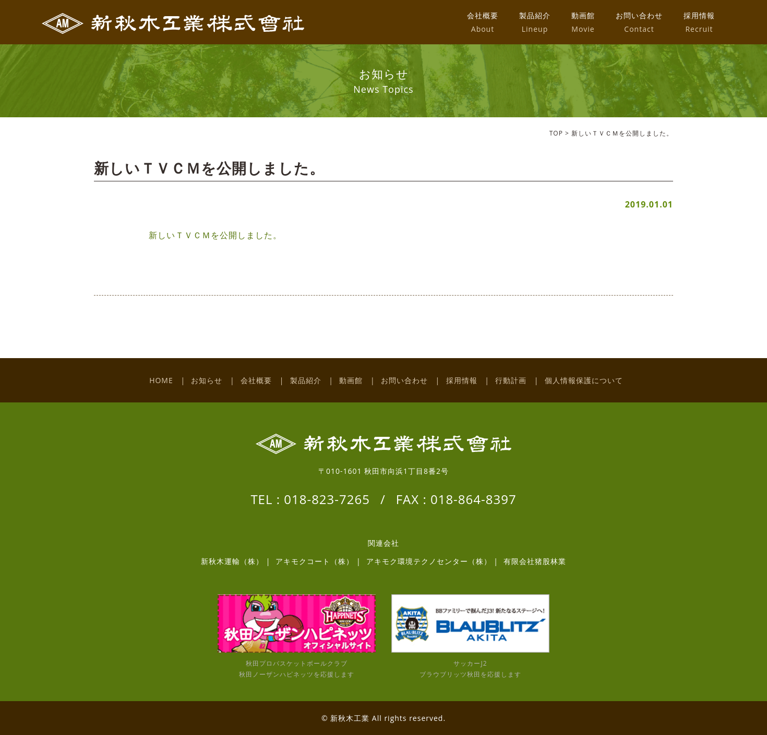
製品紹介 (534, 21)
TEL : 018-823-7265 (310, 499)
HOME (161, 380)
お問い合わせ (639, 21)
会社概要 (482, 21)
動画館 (583, 21)
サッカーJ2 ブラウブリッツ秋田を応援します (470, 636)
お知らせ (206, 380)
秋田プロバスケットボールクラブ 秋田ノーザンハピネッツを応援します (297, 636)
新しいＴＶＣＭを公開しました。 (215, 235)
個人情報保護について (584, 380)
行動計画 (510, 380)
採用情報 (699, 21)
